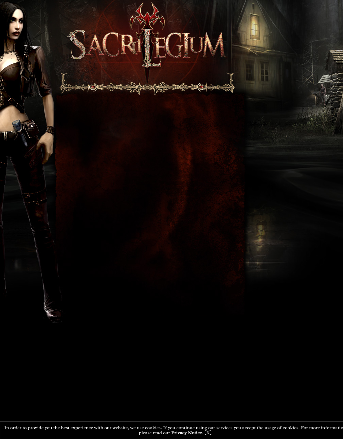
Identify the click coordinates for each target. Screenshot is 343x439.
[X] (208, 432)
